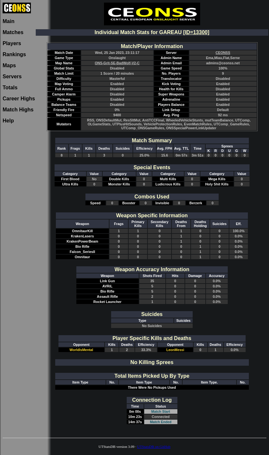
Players (12, 43)
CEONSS (223, 53)
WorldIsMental (81, 350)
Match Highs (18, 109)
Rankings (14, 54)
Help (8, 120)
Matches (13, 32)
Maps (9, 65)
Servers (12, 76)
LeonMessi (175, 350)
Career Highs (19, 98)
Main (8, 21)
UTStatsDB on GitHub (154, 447)
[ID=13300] (196, 32)
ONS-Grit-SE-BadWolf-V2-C (117, 63)
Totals (10, 87)
